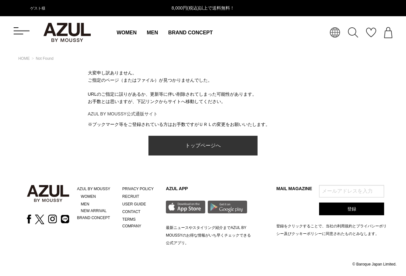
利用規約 (344, 226)
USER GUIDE (134, 204)
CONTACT (131, 212)
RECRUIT (130, 196)
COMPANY (131, 226)
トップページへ (203, 145)
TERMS (129, 219)
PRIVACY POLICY (138, 189)
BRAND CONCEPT (190, 32)
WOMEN (127, 32)
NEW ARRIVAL (94, 211)
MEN (152, 32)
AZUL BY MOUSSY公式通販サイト (123, 113)
